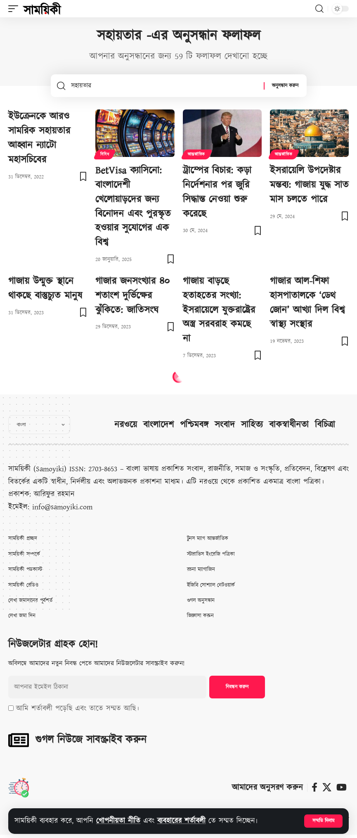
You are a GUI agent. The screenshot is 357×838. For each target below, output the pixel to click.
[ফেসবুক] (314, 787)
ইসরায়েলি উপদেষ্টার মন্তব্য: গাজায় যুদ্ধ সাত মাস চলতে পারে (309, 185)
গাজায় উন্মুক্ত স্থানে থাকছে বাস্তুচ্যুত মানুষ (45, 288)
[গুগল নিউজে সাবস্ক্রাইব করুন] (18, 740)
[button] (323, 821)
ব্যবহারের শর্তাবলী (181, 821)
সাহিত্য (252, 424)
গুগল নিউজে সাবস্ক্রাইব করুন (91, 739)
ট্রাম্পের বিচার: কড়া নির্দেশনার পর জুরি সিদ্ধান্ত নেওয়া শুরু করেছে (217, 192)
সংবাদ (225, 424)
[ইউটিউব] (341, 787)
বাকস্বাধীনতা (289, 424)
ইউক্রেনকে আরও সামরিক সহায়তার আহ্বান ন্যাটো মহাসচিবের (39, 137)
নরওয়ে (125, 424)
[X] (326, 787)
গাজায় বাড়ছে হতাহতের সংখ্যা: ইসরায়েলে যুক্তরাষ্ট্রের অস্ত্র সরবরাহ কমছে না (219, 310)
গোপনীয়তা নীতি (118, 821)
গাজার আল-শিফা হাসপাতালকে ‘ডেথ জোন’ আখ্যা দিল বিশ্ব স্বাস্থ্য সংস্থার (307, 302)
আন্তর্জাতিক (197, 154)
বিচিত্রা (325, 424)
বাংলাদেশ (158, 424)
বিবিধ (104, 154)
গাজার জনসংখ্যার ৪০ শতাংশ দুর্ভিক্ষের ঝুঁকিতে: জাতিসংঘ (132, 295)
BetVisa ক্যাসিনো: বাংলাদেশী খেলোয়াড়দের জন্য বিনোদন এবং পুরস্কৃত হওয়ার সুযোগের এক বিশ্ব (133, 206)
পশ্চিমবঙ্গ (194, 424)
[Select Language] (39, 424)
